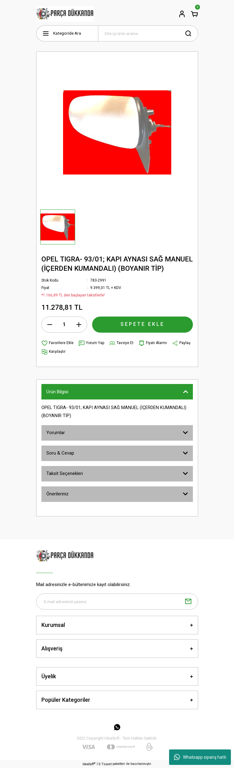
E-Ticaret (105, 764)
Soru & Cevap (60, 453)
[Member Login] (182, 13)
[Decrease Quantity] (50, 324)
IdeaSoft (89, 764)
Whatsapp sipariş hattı (200, 757)
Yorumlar (55, 432)
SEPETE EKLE (142, 324)
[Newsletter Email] (117, 601)
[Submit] (188, 601)
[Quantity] (64, 324)
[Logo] (65, 14)
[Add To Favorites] (57, 343)
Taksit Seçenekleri (64, 473)
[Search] (148, 33)
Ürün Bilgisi (57, 392)
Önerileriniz (57, 494)
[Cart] (194, 13)
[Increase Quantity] (79, 324)
